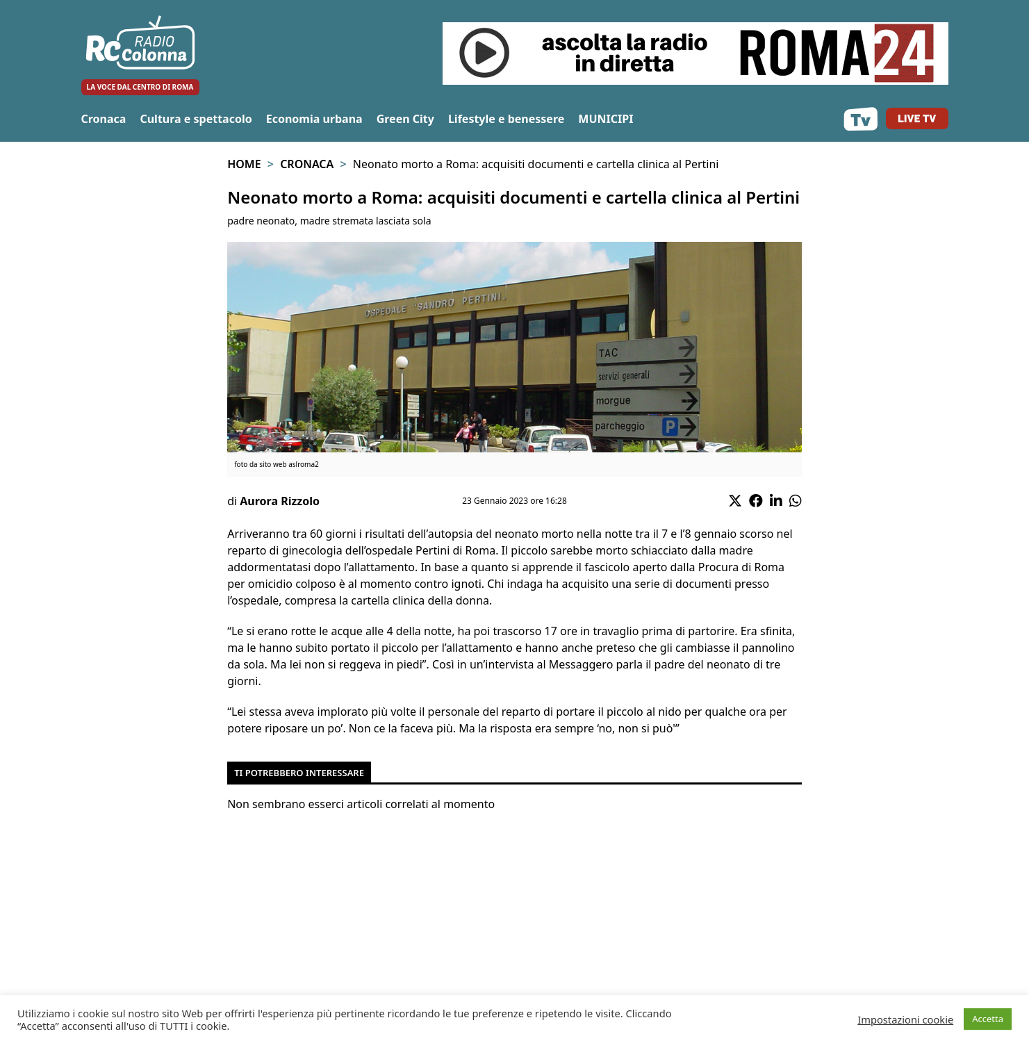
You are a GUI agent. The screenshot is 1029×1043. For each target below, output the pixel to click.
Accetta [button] (987, 1018)
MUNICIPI (605, 118)
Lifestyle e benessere (506, 118)
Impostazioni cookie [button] (905, 1019)
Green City (405, 118)
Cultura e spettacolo (196, 118)
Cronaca (103, 118)
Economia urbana (314, 118)
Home (244, 164)
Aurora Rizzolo (280, 501)
